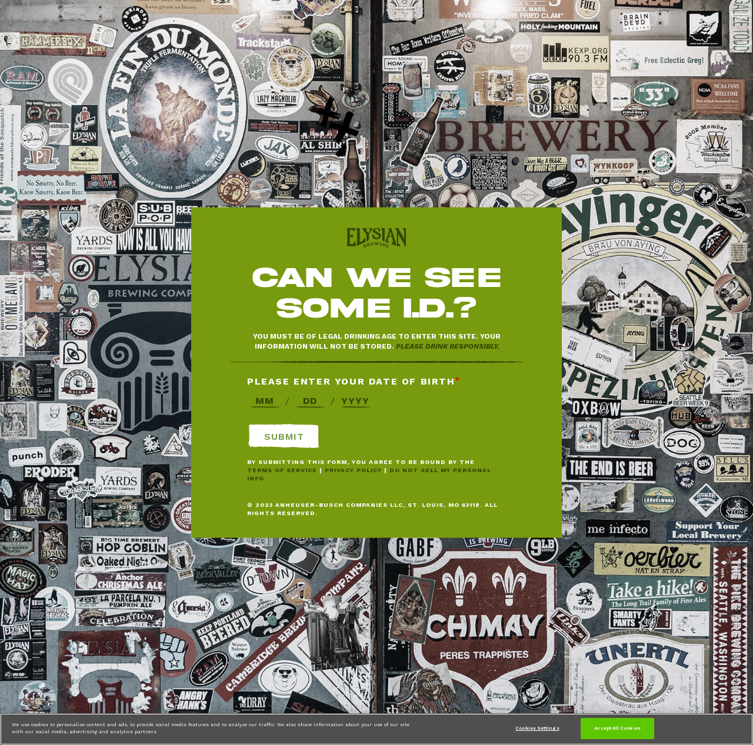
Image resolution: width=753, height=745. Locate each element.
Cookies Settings (537, 728)
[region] (376, 729)
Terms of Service (282, 470)
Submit (284, 436)
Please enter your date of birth (351, 381)
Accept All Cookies (617, 728)
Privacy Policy (353, 470)
